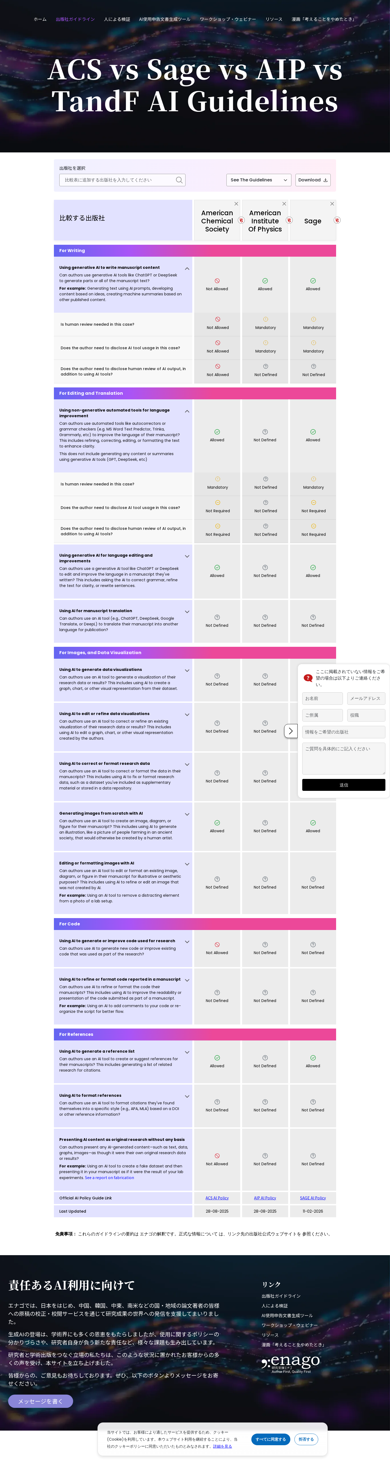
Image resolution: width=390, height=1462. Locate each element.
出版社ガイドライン (75, 19)
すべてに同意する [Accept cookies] (271, 1439)
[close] (236, 203)
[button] (123, 285)
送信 (333, 782)
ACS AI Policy (217, 1197)
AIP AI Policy (265, 1197)
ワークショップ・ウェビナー (228, 19)
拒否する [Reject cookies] (306, 1439)
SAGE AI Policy (313, 1197)
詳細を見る (222, 1446)
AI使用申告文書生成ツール (165, 19)
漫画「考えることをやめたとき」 (324, 19)
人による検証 (117, 19)
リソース (273, 19)
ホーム (40, 19)
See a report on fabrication (109, 1177)
